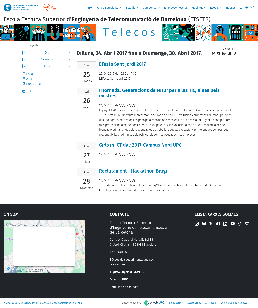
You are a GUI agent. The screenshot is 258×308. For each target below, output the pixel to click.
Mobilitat (197, 7)
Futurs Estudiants (107, 7)
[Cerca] (252, 7)
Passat (30, 74)
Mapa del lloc (176, 302)
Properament (34, 83)
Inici (89, 7)
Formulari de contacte (124, 287)
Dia (47, 52)
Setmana (47, 59)
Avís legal (210, 302)
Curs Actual (150, 7)
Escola (214, 7)
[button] (121, 8)
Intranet (230, 7)
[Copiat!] (234, 53)
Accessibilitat (194, 302)
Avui (29, 79)
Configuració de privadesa (234, 302)
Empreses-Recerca (176, 7)
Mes (47, 66)
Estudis (130, 7)
